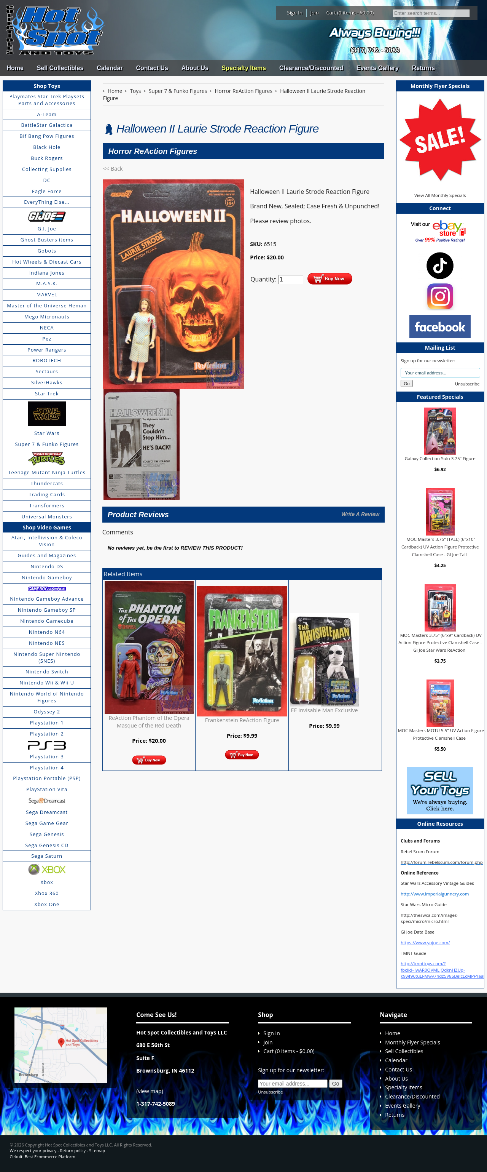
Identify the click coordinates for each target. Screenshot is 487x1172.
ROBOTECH (46, 360)
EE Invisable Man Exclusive (324, 710)
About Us (194, 68)
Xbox (46, 882)
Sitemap (97, 1150)
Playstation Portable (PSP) (47, 778)
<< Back (113, 168)
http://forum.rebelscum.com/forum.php (442, 862)
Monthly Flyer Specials (412, 1042)
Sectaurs (47, 371)
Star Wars (46, 433)
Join (314, 12)
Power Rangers (46, 349)
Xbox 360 (47, 893)
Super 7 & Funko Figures (47, 444)
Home (14, 68)
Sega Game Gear (46, 823)
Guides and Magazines (47, 555)
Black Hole (46, 147)
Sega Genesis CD (46, 845)
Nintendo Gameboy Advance (47, 598)
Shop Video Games (46, 527)
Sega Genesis (47, 834)
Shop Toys (47, 86)
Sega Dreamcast (47, 812)
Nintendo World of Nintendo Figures (47, 697)
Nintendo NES (47, 643)
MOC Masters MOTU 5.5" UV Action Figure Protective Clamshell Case (441, 734)
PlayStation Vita (46, 789)
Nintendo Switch (46, 671)
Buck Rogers (47, 158)
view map (150, 1091)
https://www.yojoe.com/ (425, 942)
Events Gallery (377, 68)
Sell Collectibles (60, 68)
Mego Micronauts (47, 316)
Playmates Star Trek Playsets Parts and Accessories (47, 100)
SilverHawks (46, 382)
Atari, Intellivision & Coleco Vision (47, 541)
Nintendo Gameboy (47, 577)
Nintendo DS (46, 566)
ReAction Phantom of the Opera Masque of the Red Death (148, 721)
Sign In (294, 12)
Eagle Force (47, 191)
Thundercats (46, 483)
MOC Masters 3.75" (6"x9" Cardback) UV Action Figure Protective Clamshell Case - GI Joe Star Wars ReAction (440, 642)
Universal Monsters (47, 516)
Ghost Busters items (47, 239)
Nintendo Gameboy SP (47, 609)
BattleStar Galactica (47, 125)
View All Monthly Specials (440, 195)
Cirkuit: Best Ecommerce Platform (42, 1156)
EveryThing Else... (47, 201)
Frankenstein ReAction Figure (242, 720)
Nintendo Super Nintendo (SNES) (46, 657)
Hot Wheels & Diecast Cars (46, 261)
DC (47, 180)
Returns (423, 68)
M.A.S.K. (46, 283)
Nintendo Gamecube (46, 620)
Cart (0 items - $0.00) (350, 12)
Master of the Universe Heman (47, 305)
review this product (211, 548)
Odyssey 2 (47, 711)
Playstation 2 (47, 733)
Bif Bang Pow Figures (46, 136)
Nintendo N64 (47, 631)
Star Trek (47, 393)
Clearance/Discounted (311, 68)
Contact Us (152, 68)
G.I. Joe (47, 228)
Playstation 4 (47, 767)
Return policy (73, 1150)
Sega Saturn (46, 855)
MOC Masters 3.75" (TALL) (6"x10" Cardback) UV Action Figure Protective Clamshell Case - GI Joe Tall (440, 546)
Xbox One (46, 904)
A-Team (47, 114)
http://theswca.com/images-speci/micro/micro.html (429, 918)
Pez (46, 338)
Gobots (47, 250)
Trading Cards (47, 494)
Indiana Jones (47, 272)
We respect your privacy (33, 1150)
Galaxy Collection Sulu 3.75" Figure (440, 458)
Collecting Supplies (47, 169)
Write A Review (360, 514)
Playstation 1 (47, 722)
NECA (47, 327)
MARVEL (47, 294)
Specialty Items (244, 68)
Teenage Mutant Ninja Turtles (47, 472)
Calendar (110, 68)
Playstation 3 (47, 756)
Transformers (47, 505)
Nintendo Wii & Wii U (46, 682)
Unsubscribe (467, 384)
